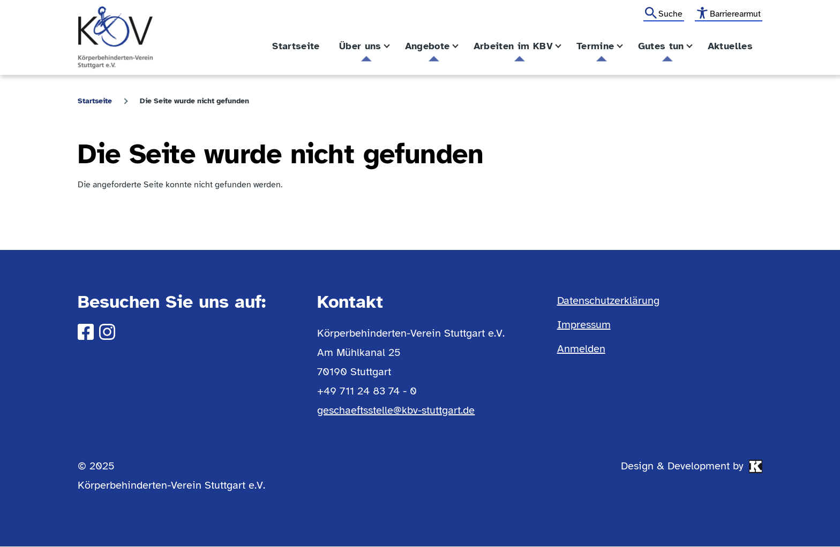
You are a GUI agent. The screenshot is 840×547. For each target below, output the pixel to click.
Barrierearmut (735, 14)
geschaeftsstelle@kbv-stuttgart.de (396, 410)
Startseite (95, 100)
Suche (670, 14)
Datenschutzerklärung (608, 300)
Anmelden (581, 348)
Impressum (584, 324)
